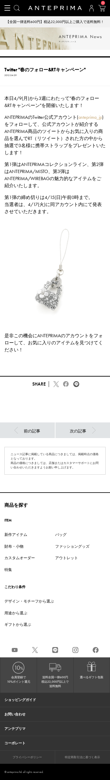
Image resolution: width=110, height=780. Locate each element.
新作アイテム (15, 534)
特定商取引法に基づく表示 (82, 757)
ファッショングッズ (72, 546)
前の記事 (27, 430)
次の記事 (83, 430)
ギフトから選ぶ (17, 624)
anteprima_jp (90, 117)
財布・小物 (13, 546)
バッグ (61, 534)
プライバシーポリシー (27, 757)
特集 (8, 569)
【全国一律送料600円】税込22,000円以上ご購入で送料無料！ (55, 21)
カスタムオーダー (19, 557)
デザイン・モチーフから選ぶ (29, 601)
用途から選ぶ (15, 613)
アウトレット (66, 557)
